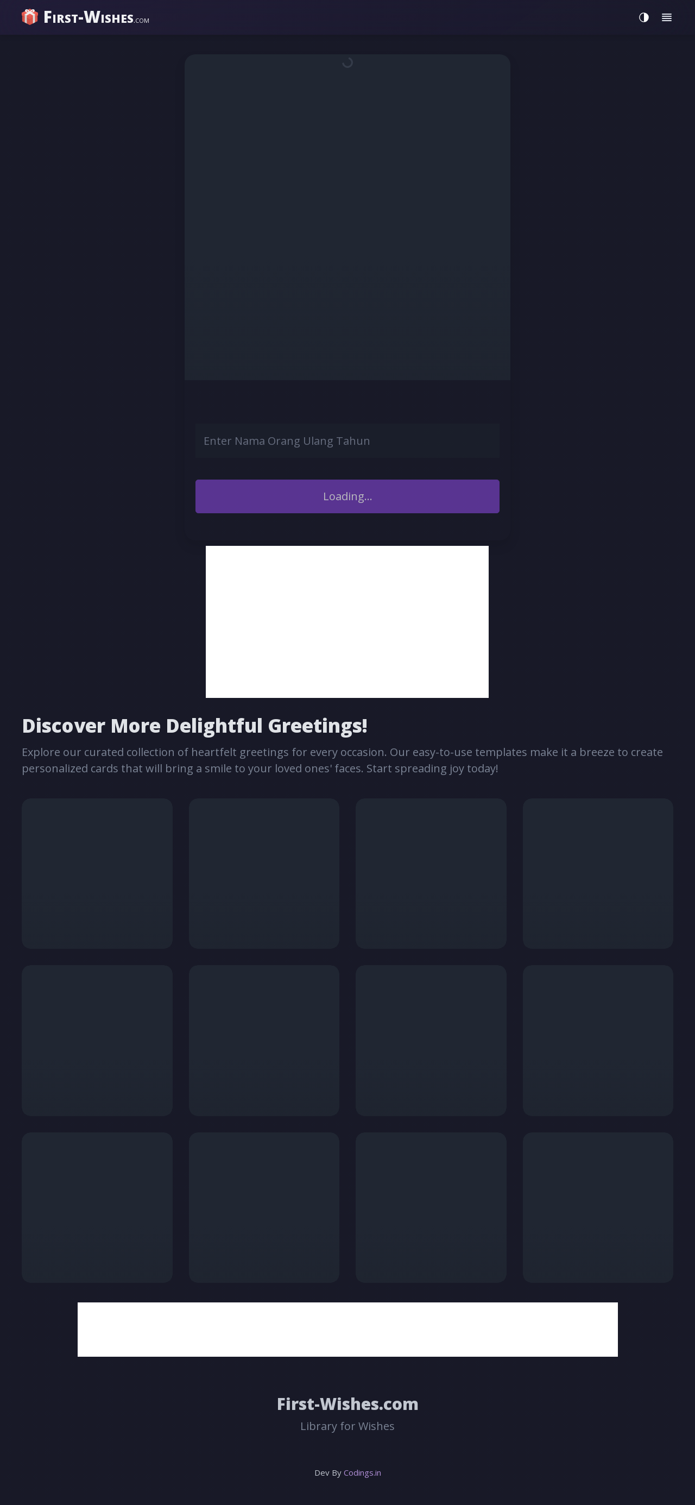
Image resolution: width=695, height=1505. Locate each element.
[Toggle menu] (666, 17)
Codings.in (362, 1472)
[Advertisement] (347, 622)
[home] (86, 17)
